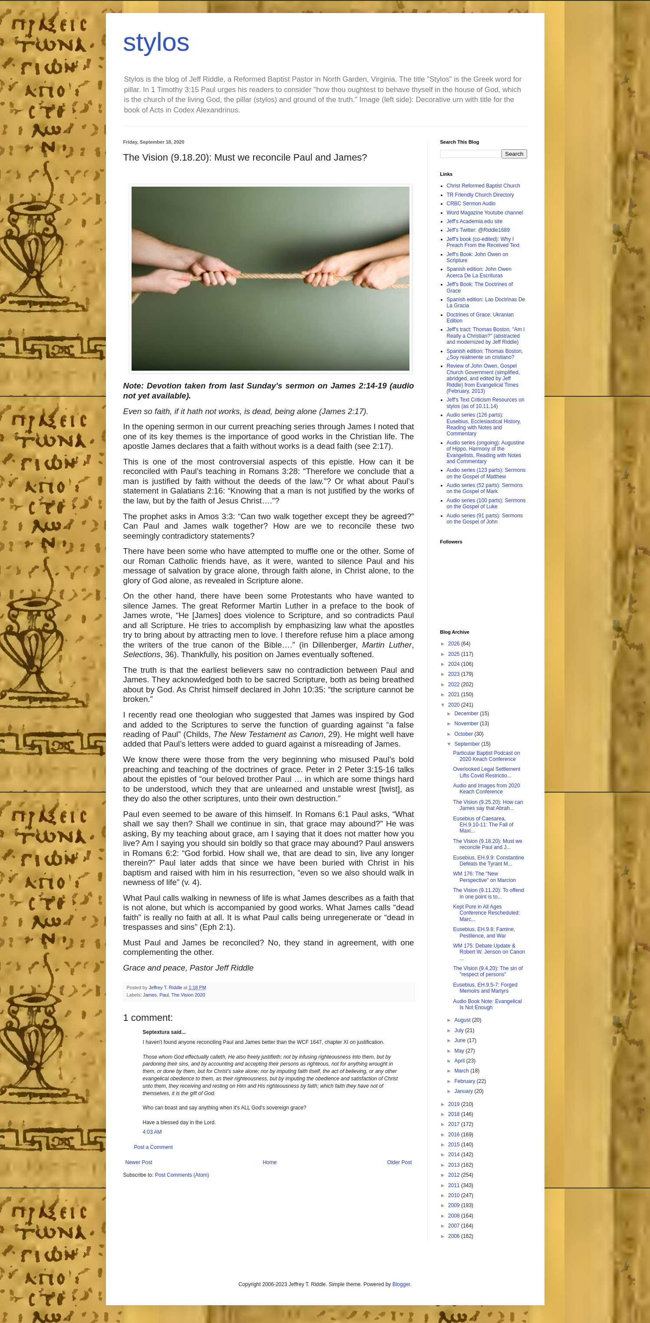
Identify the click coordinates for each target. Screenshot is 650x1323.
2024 (454, 664)
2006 (454, 1236)
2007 (454, 1226)
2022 (454, 684)
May (459, 1051)
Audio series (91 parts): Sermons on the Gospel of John (485, 519)
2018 (454, 1114)
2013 (454, 1165)
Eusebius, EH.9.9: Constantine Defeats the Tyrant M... (488, 861)
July (459, 1030)
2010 (454, 1195)
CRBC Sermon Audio (471, 204)
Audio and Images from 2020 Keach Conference (486, 789)
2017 (454, 1124)
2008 (454, 1216)
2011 (454, 1185)
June (460, 1040)
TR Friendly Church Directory (480, 195)
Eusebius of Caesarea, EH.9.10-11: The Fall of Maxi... (483, 825)
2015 (454, 1145)
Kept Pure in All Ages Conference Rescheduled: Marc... (486, 913)
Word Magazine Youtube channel (485, 213)
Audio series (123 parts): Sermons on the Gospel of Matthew (486, 473)
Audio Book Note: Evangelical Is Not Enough (487, 1004)
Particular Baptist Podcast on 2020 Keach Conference (486, 756)
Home (270, 1162)
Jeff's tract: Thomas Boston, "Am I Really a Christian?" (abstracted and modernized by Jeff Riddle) (486, 335)
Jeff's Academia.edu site (475, 221)
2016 (454, 1135)
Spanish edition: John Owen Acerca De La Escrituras (479, 272)
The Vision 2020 (188, 994)
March (462, 1071)
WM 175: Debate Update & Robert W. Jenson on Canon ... (489, 952)
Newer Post (138, 1162)
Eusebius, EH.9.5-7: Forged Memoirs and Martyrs (485, 988)
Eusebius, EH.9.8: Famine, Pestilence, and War (484, 932)
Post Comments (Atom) (182, 1175)
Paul (164, 994)
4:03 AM (152, 1132)
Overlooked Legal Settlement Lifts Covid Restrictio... (486, 772)
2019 (454, 1104)
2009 (454, 1205)
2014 (454, 1155)
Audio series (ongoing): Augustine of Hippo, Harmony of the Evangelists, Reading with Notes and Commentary (486, 452)
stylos (156, 41)
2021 (454, 694)
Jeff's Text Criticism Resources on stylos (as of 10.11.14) (486, 403)
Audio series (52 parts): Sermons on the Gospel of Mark (485, 488)
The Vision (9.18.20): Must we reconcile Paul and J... (487, 844)
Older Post (399, 1162)
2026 (454, 644)
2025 (454, 654)
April (460, 1061)
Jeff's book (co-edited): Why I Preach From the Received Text (483, 242)
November (467, 724)
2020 (454, 705)
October (464, 734)
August (463, 1020)
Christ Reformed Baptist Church (483, 186)
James (150, 994)
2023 (454, 674)
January (464, 1091)
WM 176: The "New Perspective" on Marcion (484, 877)
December (467, 714)
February (465, 1081)
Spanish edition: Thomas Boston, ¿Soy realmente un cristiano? (485, 354)
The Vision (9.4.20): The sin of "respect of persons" (487, 971)
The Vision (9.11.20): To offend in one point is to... (488, 893)
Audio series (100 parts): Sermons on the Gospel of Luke (486, 503)
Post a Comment (153, 1147)
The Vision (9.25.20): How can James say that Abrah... (488, 805)
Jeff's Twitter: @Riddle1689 (478, 230)
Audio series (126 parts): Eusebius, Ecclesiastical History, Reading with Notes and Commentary (484, 424)
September (467, 744)
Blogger (401, 1284)
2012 (454, 1175)
